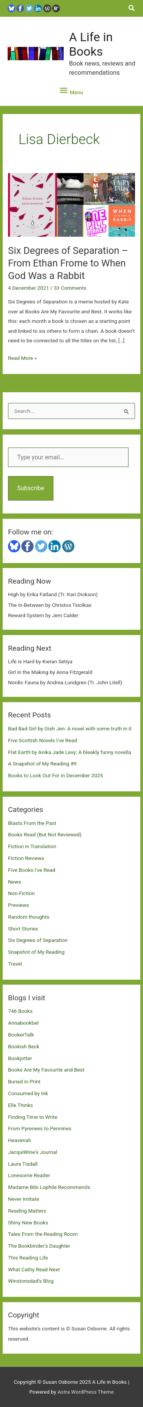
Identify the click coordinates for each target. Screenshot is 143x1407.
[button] (132, 8)
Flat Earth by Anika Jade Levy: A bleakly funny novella (69, 752)
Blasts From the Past (32, 823)
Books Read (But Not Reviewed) (45, 834)
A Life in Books (91, 44)
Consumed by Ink (28, 1093)
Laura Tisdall (23, 1164)
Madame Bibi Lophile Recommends (49, 1187)
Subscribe (30, 488)
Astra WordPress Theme (86, 1392)
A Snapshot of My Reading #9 (42, 763)
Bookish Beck (23, 1046)
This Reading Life (28, 1258)
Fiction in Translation (32, 846)
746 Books (20, 1011)
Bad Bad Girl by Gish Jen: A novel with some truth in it (70, 728)
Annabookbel (23, 1023)
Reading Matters (27, 1211)
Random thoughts (28, 917)
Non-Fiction (21, 893)
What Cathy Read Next (34, 1269)
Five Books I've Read (31, 870)
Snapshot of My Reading (36, 952)
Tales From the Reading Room (42, 1234)
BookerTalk (21, 1035)
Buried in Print (24, 1081)
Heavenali (19, 1140)
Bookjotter (20, 1058)
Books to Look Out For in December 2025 (55, 775)
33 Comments (70, 288)
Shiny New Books (28, 1222)
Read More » (22, 358)
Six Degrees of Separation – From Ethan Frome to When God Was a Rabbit (68, 263)
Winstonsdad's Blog (30, 1281)
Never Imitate (23, 1199)
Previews (18, 905)
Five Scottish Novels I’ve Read (42, 740)
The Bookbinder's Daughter (39, 1246)
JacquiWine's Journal (32, 1152)
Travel (15, 964)
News (14, 882)
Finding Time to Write (32, 1117)
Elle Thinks (20, 1105)
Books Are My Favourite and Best (46, 1070)
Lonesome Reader (29, 1175)
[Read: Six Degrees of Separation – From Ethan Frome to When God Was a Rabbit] (71, 204)
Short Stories (23, 929)
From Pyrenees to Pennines (39, 1128)
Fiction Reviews (26, 858)
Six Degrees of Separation (37, 940)
